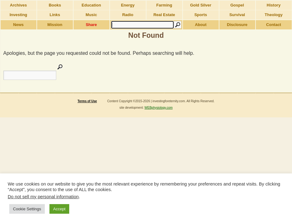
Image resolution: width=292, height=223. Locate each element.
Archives (18, 5)
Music (91, 14)
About (201, 24)
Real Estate (164, 14)
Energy (127, 5)
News (18, 24)
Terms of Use (87, 101)
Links (55, 14)
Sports (200, 14)
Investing (18, 14)
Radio (127, 14)
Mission (54, 24)
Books (55, 5)
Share (91, 24)
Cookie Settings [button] (27, 209)
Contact (273, 24)
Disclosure (237, 24)
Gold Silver (200, 5)
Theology (274, 14)
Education (91, 5)
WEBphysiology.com (159, 107)
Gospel (237, 5)
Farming (164, 5)
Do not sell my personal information (43, 196)
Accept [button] (59, 209)
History (274, 5)
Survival (237, 14)
